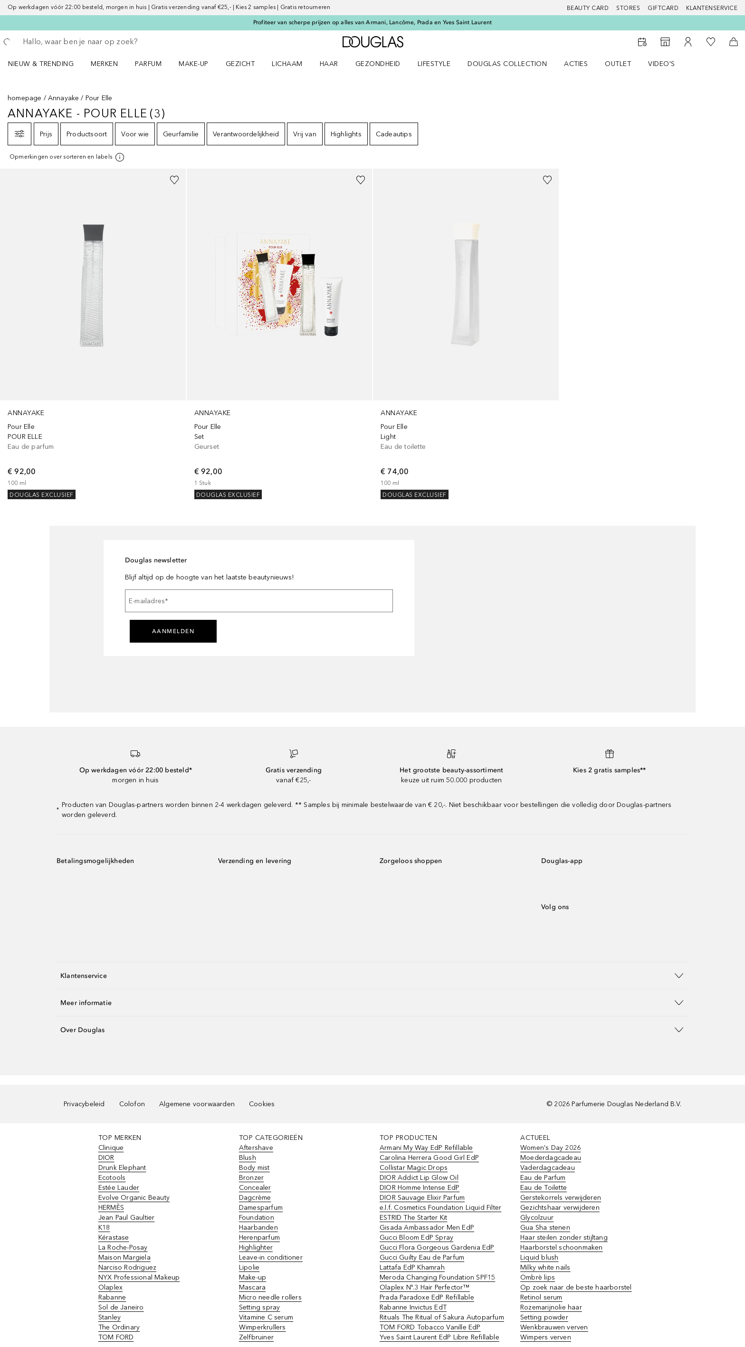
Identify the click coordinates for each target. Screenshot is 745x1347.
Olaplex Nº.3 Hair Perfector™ (425, 1287)
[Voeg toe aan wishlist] (174, 180)
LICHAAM (287, 64)
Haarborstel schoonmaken (561, 1247)
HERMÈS (111, 1208)
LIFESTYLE (434, 64)
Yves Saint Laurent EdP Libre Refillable (439, 1337)
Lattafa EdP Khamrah (412, 1267)
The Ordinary (119, 1327)
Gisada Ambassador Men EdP (427, 1228)
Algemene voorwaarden (197, 1104)
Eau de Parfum (543, 1178)
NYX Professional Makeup (139, 1277)
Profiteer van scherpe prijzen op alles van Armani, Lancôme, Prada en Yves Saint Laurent (372, 22)
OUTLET (618, 64)
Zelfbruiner (256, 1337)
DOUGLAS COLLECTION (507, 64)
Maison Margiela (124, 1257)
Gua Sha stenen (545, 1228)
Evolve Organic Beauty (134, 1198)
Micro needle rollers (270, 1297)
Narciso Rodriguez (127, 1267)
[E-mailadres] (259, 600)
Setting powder (544, 1317)
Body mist (254, 1168)
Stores (628, 8)
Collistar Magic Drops (414, 1168)
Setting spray (259, 1307)
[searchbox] (92, 41)
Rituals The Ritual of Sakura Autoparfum (442, 1317)
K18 (104, 1228)
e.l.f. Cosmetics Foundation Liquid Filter (440, 1208)
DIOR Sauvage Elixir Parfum (422, 1198)
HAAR (329, 64)
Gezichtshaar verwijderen (560, 1208)
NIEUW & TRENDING (41, 64)
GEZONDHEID (378, 64)
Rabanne (112, 1297)
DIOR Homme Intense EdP (419, 1188)
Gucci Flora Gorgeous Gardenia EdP (437, 1247)
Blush (247, 1158)
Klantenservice (711, 8)
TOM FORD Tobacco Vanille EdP (430, 1327)
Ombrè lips (537, 1277)
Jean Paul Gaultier (126, 1218)
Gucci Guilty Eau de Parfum (422, 1257)
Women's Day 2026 (550, 1148)
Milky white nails (545, 1267)
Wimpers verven (545, 1337)
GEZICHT (240, 64)
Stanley (109, 1317)
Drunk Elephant (122, 1168)
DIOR (106, 1158)
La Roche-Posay (123, 1247)
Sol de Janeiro (121, 1307)
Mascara (252, 1287)
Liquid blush (539, 1257)
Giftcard (663, 8)
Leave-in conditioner (271, 1257)
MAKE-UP (194, 64)
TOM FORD (116, 1337)
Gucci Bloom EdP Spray (416, 1237)
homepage (25, 98)
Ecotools (112, 1178)
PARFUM (148, 64)
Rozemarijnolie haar (551, 1307)
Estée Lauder (118, 1188)
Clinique (111, 1148)
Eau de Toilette (543, 1188)
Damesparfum (261, 1208)
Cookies (262, 1104)
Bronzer (251, 1178)
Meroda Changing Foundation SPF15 (437, 1277)
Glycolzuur (537, 1218)
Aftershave (256, 1148)
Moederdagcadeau (550, 1158)
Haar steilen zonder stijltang (564, 1237)
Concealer (255, 1188)
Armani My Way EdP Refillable (426, 1148)
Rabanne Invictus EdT (413, 1307)
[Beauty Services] (642, 41)
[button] (372, 975)
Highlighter (256, 1247)
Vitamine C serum (266, 1317)
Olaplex (110, 1287)
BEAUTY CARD (588, 8)
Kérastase (113, 1237)
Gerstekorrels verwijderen (560, 1198)
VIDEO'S (661, 64)
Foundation (256, 1218)
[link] (93, 334)
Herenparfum (259, 1237)
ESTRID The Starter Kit (413, 1218)
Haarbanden (258, 1228)
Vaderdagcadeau (547, 1168)
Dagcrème (255, 1198)
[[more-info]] (67, 157)
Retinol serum (541, 1297)
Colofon (132, 1104)
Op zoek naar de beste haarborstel (576, 1287)
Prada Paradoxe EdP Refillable (427, 1297)
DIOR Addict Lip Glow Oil (419, 1178)
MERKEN (104, 64)
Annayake (63, 98)
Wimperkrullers (262, 1327)
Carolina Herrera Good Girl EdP (429, 1158)
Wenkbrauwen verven (554, 1327)
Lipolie (249, 1267)
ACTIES (576, 64)
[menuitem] (47, 63)
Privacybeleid (84, 1104)
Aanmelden (173, 631)
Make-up (252, 1277)
